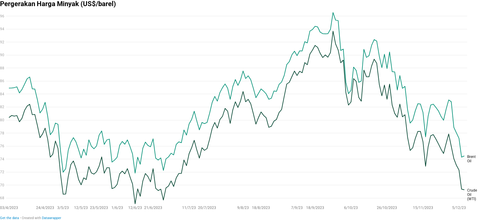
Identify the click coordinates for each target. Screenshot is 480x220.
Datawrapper (51, 218)
